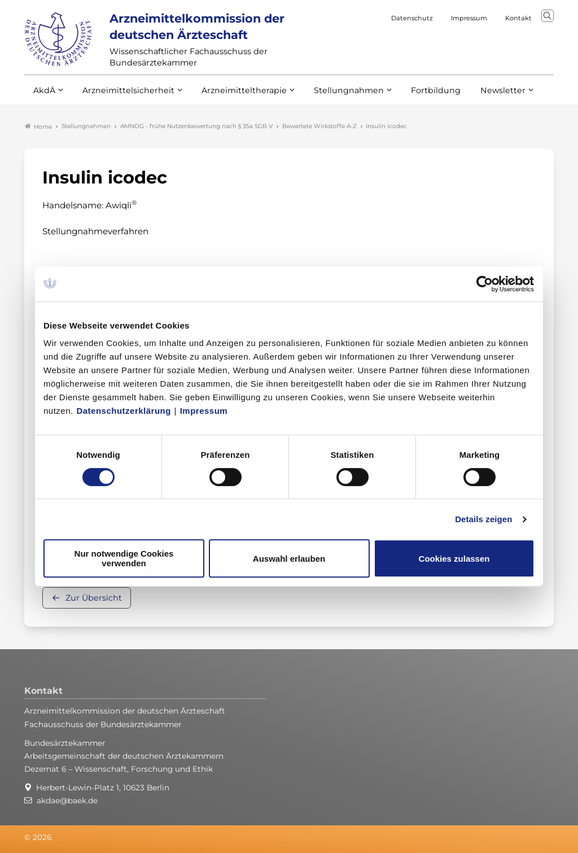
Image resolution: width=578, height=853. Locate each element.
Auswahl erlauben (289, 558)
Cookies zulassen (454, 558)
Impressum (204, 410)
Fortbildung (416, 94)
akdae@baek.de (67, 800)
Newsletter (480, 94)
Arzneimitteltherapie (234, 94)
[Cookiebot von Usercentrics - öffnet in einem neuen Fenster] (485, 284)
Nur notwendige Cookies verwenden (124, 558)
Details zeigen (483, 519)
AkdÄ (43, 94)
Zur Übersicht (93, 598)
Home (38, 126)
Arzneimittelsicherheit (124, 94)
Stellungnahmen (333, 94)
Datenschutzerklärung (123, 410)
